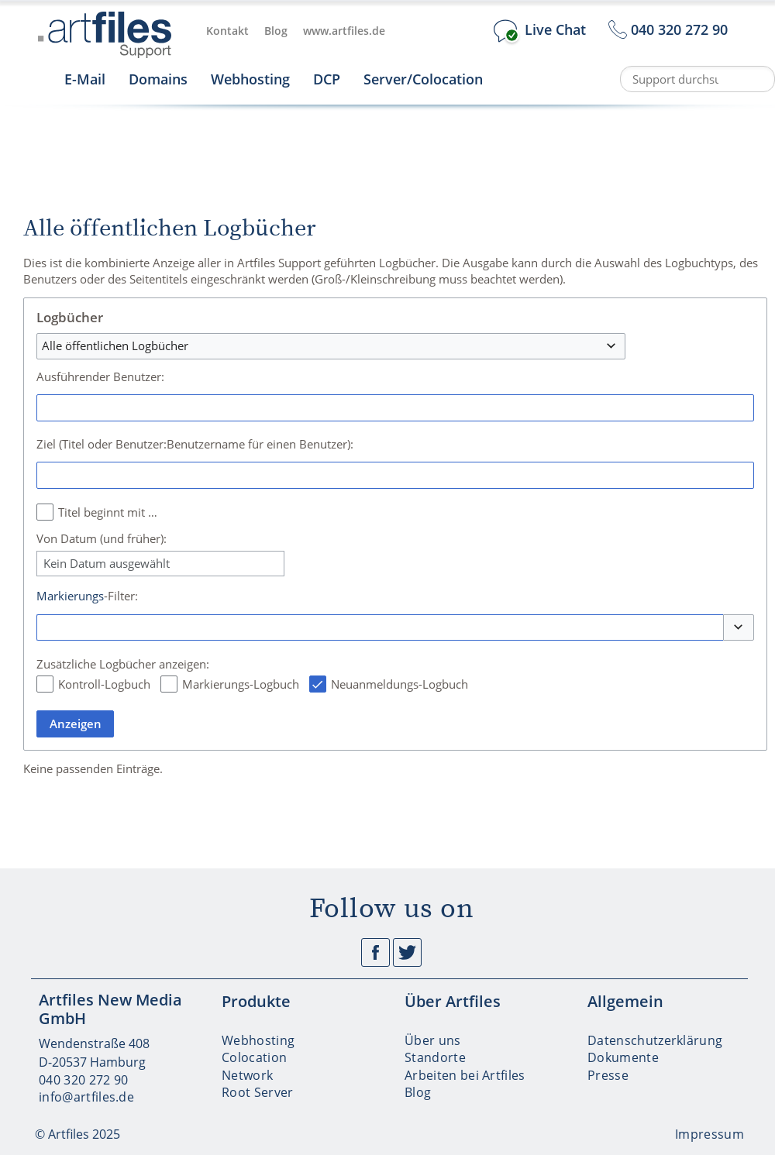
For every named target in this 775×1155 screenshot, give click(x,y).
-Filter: (87, 595)
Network (247, 1075)
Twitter (407, 952)
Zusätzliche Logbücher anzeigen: (122, 664)
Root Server (258, 1092)
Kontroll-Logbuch (104, 684)
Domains (158, 79)
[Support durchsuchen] (697, 79)
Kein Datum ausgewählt (106, 563)
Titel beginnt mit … (107, 512)
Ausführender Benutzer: (100, 376)
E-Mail (84, 79)
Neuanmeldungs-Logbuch (399, 684)
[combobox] (330, 346)
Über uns (433, 1040)
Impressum (709, 1134)
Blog (276, 30)
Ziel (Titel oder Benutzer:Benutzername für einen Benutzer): (194, 444)
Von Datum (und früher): (101, 538)
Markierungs (70, 595)
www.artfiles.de (344, 30)
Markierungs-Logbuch (240, 684)
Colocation (254, 1057)
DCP (326, 79)
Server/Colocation (423, 79)
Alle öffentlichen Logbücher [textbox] (115, 345)
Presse (608, 1075)
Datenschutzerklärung (654, 1040)
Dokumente (623, 1057)
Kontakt (227, 30)
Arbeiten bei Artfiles (465, 1075)
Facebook (375, 952)
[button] (738, 627)
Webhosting (250, 79)
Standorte (435, 1057)
